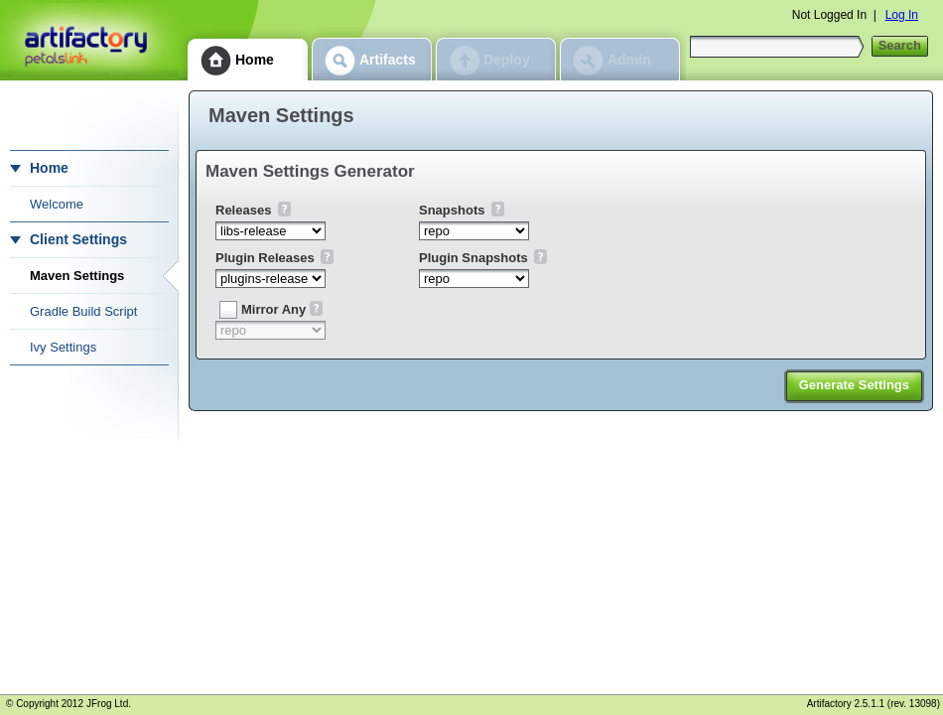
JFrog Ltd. (108, 703)
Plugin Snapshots (473, 257)
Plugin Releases (265, 257)
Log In (901, 15)
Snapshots (451, 210)
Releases (243, 210)
